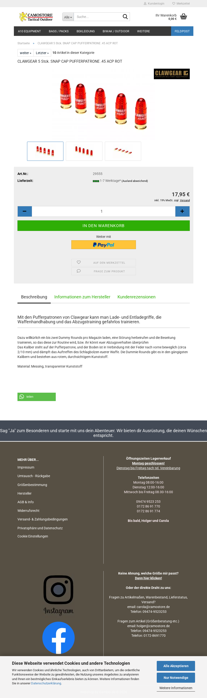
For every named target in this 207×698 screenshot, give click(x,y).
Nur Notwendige (176, 678)
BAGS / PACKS (59, 31)
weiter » (25, 53)
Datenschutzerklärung (46, 683)
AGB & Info (25, 502)
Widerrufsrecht (28, 511)
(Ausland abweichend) (135, 181)
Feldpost (182, 31)
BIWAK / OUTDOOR (116, 31)
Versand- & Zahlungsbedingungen (42, 519)
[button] (24, 211)
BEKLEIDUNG (86, 31)
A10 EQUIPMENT (29, 31)
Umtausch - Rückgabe (33, 476)
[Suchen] (125, 17)
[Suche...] (68, 16)
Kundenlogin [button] (154, 3)
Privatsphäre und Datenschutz (40, 528)
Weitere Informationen (175, 688)
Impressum (25, 467)
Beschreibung (34, 296)
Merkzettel (181, 3)
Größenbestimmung (32, 485)
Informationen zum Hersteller (82, 296)
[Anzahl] (103, 211)
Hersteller (24, 493)
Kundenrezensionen (136, 296)
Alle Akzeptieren (176, 666)
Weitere (143, 31)
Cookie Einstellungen (32, 536)
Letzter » (42, 53)
